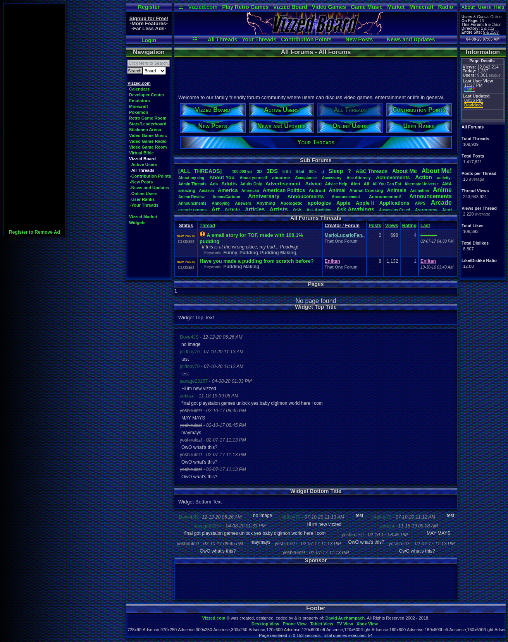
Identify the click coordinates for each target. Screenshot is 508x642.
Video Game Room (148, 147)
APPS (420, 203)
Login (148, 40)
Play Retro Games (245, 7)
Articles (255, 209)
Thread (207, 225)
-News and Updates (149, 187)
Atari (447, 209)
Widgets (137, 222)
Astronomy (426, 209)
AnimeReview (191, 197)
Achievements (393, 177)
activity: (444, 178)
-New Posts (141, 182)
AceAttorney (358, 178)
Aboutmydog (191, 178)
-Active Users (143, 164)
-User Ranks (142, 199)
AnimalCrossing (366, 190)
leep (336, 171)
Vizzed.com (202, 7)
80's (313, 171)
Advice (313, 184)
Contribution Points (306, 39)
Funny (230, 252)
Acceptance (306, 178)
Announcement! (385, 196)
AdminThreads (192, 184)
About (468, 7)
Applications (394, 203)
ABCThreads (371, 171)
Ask (297, 209)
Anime (442, 190)
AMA (447, 183)
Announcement (346, 197)
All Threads (222, 39)
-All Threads (142, 170)
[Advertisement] (34, 119)
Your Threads (259, 39)
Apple (343, 203)
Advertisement (283, 184)
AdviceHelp (336, 184)
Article (232, 209)
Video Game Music (148, 135)
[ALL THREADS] (200, 171)
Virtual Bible (141, 153)
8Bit (286, 171)
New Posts (359, 39)
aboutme (281, 177)
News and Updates (411, 39)
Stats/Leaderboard (148, 124)
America (228, 190)
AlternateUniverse (422, 184)
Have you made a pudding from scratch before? (257, 261)
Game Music (366, 7)
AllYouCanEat (386, 184)
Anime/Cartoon (226, 197)
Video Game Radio (148, 141)
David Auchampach (345, 618)
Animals (396, 190)
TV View (345, 623)
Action (423, 177)
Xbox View (367, 623)
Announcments (192, 203)
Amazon (206, 190)
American (250, 190)
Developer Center (146, 94)
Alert (355, 183)
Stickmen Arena (145, 129)
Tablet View (321, 623)
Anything (266, 203)
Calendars (139, 89)
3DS (272, 171)
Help (499, 7)
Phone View (294, 623)
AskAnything (319, 210)
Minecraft (421, 7)
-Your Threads (144, 205)
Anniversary (263, 196)
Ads (214, 183)
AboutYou (221, 177)
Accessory (332, 178)
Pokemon (138, 112)
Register (149, 7)
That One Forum (341, 241)
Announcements (430, 196)
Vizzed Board (290, 7)
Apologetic (292, 203)
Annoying (221, 203)
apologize (319, 203)
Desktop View (265, 623)
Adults (229, 184)
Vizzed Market (143, 216)
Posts (375, 225)
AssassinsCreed (394, 210)
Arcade (441, 202)
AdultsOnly (251, 184)
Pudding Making (278, 252)
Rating (409, 225)
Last (425, 225)
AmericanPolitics (284, 190)
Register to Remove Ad (34, 232)
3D (259, 171)
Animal (337, 190)
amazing (186, 190)
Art (216, 209)
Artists (278, 209)
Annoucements (306, 196)
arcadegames (192, 209)
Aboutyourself (253, 178)
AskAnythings (355, 209)
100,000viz (242, 171)
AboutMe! (437, 171)
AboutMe (404, 171)
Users (484, 7)
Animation (419, 190)
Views (391, 225)
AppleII (365, 203)
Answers (243, 203)
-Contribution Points (150, 176)
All (366, 183)
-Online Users (144, 193)
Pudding (248, 252)
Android (317, 190)
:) (322, 171)
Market (396, 7)
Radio (445, 7)
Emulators (139, 100)
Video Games (329, 7)
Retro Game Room (148, 118)
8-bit (300, 171)
